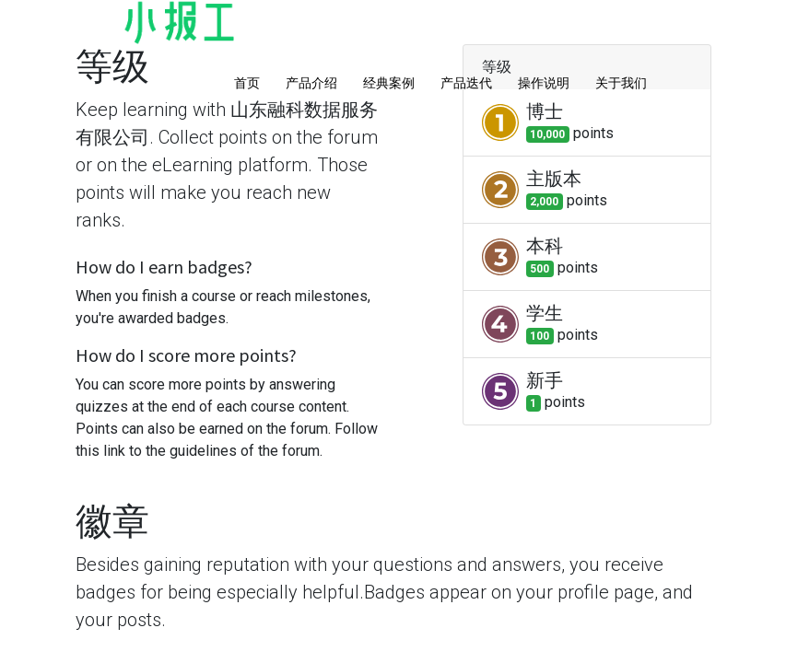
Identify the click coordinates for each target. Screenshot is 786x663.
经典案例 (389, 83)
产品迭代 (466, 83)
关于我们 (621, 83)
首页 (247, 83)
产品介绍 (311, 83)
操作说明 (543, 83)
